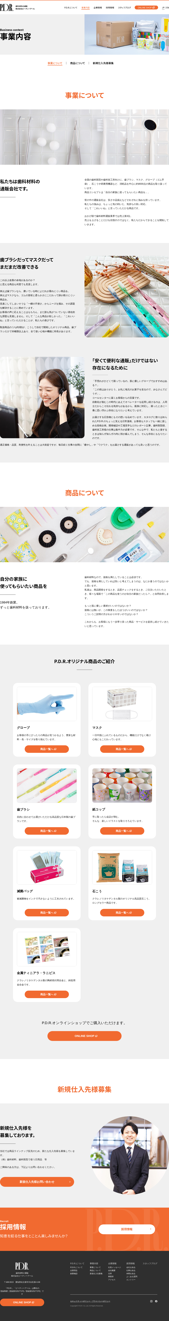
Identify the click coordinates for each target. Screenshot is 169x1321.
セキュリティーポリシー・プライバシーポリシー (90, 1301)
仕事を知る (130, 1270)
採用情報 (136, 1229)
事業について (95, 1267)
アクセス (111, 1280)
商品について (95, 1270)
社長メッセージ (114, 1267)
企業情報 (112, 1263)
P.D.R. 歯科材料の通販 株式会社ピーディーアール (17, 7)
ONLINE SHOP (146, 7)
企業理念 (73, 1270)
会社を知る (130, 1267)
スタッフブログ (150, 1263)
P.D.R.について (77, 1263)
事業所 (111, 1276)
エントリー (130, 1280)
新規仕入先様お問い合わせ (45, 1181)
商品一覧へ (48, 749)
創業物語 (73, 1274)
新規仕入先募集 (96, 1274)
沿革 (110, 1274)
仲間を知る (130, 1274)
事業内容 (94, 1263)
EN (167, 7)
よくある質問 (131, 1276)
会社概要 (111, 1270)
